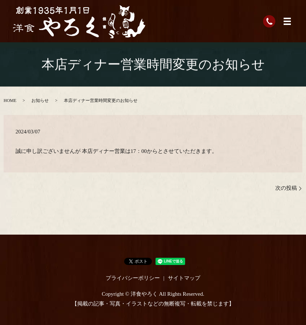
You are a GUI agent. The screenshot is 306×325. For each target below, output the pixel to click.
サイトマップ (184, 278)
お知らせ (40, 100)
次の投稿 (286, 188)
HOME (10, 100)
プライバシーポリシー (133, 278)
